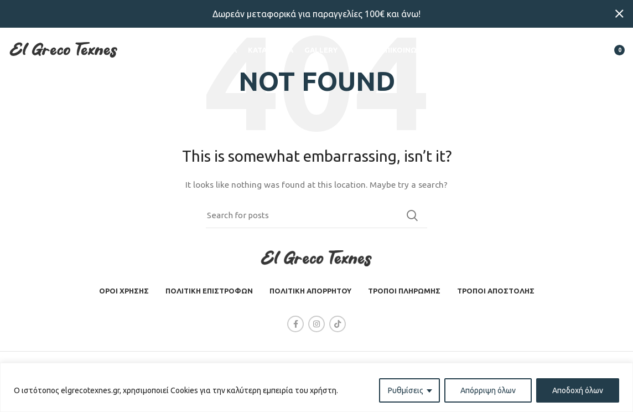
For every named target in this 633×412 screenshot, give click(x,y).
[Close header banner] (619, 14)
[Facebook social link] (295, 324)
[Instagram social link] (316, 324)
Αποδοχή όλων (577, 390)
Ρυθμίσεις (405, 390)
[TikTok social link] (337, 324)
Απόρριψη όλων (488, 390)
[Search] (560, 53)
